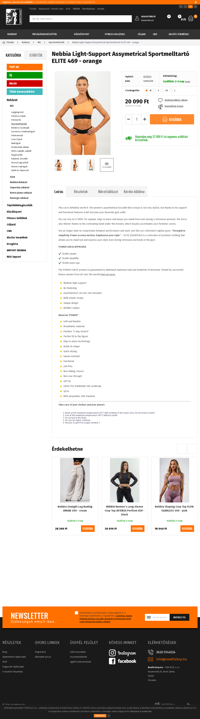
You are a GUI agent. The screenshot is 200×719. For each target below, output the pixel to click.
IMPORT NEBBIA (16, 250)
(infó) (187, 82)
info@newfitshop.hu (171, 659)
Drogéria (12, 243)
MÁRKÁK (76, 9)
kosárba (88, 529)
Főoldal (33, 9)
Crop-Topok (16, 139)
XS (166, 90)
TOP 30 (14, 67)
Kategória (13, 55)
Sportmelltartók (19, 124)
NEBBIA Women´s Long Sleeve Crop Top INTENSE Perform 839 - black (124, 510)
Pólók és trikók (18, 116)
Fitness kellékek (115, 34)
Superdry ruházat (19, 187)
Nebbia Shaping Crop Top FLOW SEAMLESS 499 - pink (174, 508)
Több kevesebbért (22, 91)
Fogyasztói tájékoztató (13, 666)
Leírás (58, 191)
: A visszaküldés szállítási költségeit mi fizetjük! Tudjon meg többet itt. (48, 2)
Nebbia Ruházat (18, 182)
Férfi (12, 177)
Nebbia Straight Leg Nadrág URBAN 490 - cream (75, 508)
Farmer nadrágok (19, 166)
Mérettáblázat (88, 9)
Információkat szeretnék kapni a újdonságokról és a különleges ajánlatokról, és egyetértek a (106, 617)
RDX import (14, 256)
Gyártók (35, 55)
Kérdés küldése (134, 191)
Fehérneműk (17, 135)
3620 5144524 (165, 652)
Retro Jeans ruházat (21, 192)
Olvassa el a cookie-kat (140, 711)
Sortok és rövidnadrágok (23, 131)
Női (12, 105)
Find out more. (108, 274)
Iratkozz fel (179, 617)
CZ (185, 6)
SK (181, 6)
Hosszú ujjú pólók (19, 162)
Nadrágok (16, 143)
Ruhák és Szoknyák (20, 128)
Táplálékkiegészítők (44, 34)
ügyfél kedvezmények (80, 662)
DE (195, 6)
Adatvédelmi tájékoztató (14, 657)
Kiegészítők (17, 155)
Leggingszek (17, 112)
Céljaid (142, 34)
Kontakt (100, 9)
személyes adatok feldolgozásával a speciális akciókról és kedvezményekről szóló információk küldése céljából (106, 619)
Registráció (40, 652)
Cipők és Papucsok (20, 170)
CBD (155, 34)
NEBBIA (147, 76)
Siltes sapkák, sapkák (21, 151)
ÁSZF (4, 662)
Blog (4, 652)
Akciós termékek (179, 34)
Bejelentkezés (147, 20)
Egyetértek (100, 716)
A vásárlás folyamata (12, 671)
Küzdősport (81, 34)
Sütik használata (78, 652)
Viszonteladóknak (78, 657)
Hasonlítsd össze (170, 106)
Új (10, 75)
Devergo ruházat (19, 198)
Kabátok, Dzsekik (19, 158)
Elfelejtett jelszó (43, 657)
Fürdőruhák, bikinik (20, 147)
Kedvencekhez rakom (173, 100)
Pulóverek (16, 120)
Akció (13, 83)
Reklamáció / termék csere (51, 9)
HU (190, 6)
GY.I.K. (68, 9)
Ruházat (12, 34)
